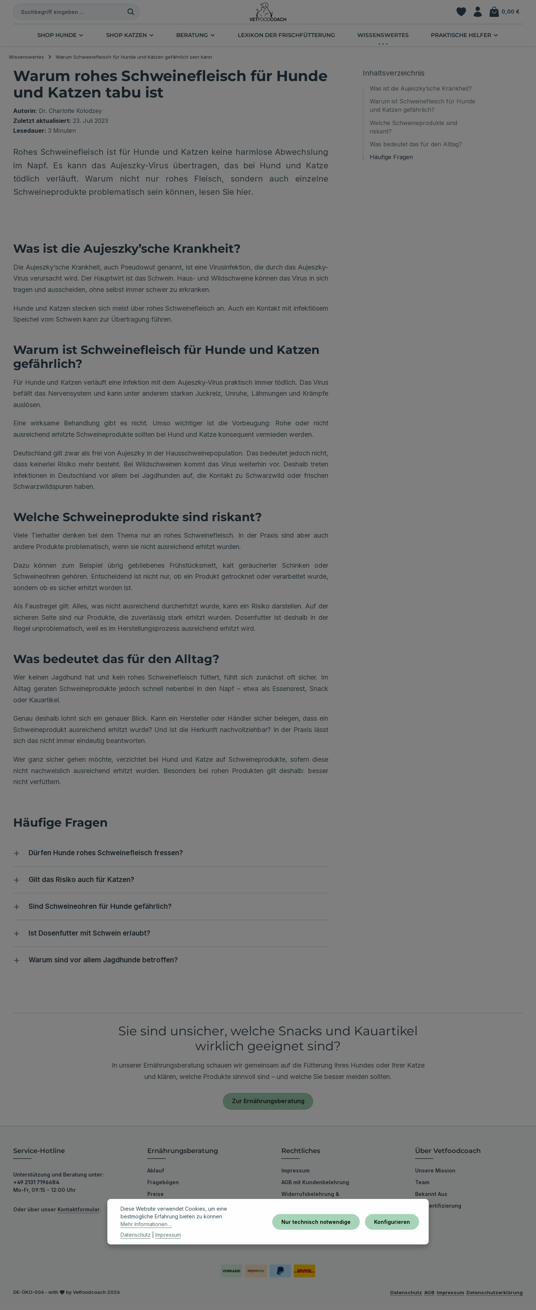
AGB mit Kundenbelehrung (315, 1189)
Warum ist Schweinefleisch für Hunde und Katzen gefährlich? (422, 111)
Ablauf (155, 1177)
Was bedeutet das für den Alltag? (416, 149)
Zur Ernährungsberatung (268, 1107)
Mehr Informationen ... (146, 1235)
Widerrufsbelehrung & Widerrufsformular (310, 1206)
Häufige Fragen (391, 163)
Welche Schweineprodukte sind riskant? (413, 132)
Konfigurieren (393, 1232)
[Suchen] (131, 15)
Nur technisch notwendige (319, 1232)
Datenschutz (136, 1246)
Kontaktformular (79, 1216)
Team (422, 1189)
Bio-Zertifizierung (438, 1213)
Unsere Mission (435, 1177)
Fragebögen (163, 1189)
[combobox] (68, 15)
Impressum (295, 1177)
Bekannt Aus (431, 1201)
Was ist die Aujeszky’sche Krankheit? (421, 94)
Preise (155, 1201)
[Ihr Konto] (477, 15)
